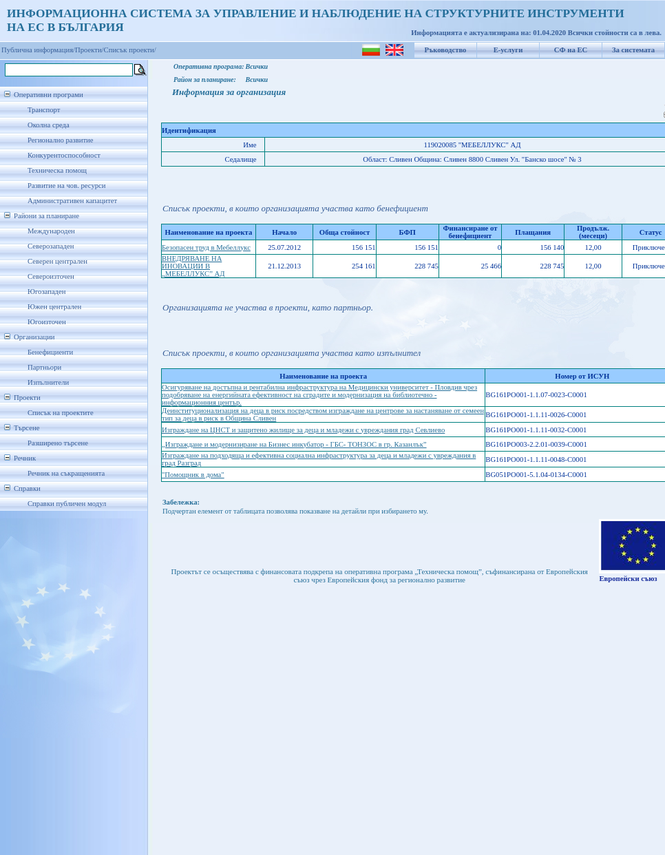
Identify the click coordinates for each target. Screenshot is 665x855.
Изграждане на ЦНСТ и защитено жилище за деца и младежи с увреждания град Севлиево (303, 430)
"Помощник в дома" (193, 474)
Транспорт (44, 110)
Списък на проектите (61, 412)
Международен (51, 231)
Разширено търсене (58, 443)
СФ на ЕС (570, 50)
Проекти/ (89, 50)
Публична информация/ (38, 50)
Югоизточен (47, 322)
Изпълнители (48, 382)
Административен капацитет (72, 200)
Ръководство (446, 50)
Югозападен (46, 291)
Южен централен (54, 306)
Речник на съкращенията (66, 473)
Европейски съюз (628, 578)
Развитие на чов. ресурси (67, 185)
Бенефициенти (50, 352)
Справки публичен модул (67, 503)
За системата (633, 50)
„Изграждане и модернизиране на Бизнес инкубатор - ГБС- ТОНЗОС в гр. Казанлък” (294, 444)
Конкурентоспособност (64, 155)
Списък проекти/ (130, 50)
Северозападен (51, 246)
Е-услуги (508, 50)
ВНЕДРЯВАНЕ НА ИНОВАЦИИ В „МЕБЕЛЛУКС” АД (193, 266)
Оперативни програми (48, 94)
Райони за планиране (46, 216)
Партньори (44, 367)
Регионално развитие (61, 140)
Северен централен (57, 261)
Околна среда (49, 125)
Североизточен (51, 276)
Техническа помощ (57, 170)
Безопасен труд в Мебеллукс (206, 247)
